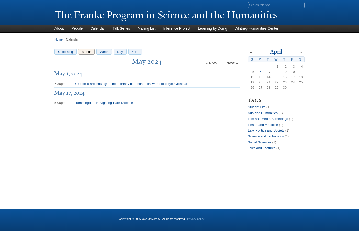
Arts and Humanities (263, 113)
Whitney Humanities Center (256, 28)
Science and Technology (266, 136)
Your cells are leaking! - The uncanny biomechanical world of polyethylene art (131, 84)
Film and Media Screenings (268, 119)
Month (88, 52)
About (59, 28)
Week (104, 52)
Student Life (256, 107)
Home (58, 39)
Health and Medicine (263, 125)
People (77, 28)
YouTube (251, 217)
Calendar (97, 28)
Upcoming (65, 52)
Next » (232, 63)
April (276, 51)
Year (135, 52)
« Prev (211, 63)
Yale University (68, 4)
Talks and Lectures (261, 148)
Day (120, 52)
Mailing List (146, 28)
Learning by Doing (212, 28)
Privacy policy (195, 218)
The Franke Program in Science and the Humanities (166, 15)
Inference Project (176, 28)
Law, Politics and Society (266, 130)
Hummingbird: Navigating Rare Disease (104, 103)
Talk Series (121, 28)
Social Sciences (259, 142)
